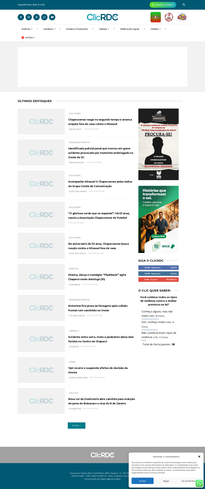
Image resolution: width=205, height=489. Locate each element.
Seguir (174, 273)
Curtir (173, 267)
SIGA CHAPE (75, 111)
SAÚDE (72, 363)
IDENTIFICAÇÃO (76, 165)
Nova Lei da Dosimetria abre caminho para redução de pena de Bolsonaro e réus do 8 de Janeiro (100, 402)
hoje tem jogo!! (77, 257)
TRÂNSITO (74, 330)
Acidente (74, 350)
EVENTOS (73, 268)
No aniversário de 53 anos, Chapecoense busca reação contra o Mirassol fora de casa (100, 247)
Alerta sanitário (78, 379)
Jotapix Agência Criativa (110, 479)
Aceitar (142, 480)
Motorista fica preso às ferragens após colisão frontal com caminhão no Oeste (101, 309)
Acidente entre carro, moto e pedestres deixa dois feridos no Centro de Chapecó (97, 340)
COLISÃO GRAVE (77, 319)
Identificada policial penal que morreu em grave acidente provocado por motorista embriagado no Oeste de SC (96, 153)
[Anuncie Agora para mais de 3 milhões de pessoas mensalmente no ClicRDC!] (163, 5)
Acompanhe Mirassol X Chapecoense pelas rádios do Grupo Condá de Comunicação (102, 185)
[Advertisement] (102, 67)
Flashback (74, 288)
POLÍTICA (73, 392)
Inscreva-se (171, 279)
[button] (199, 456)
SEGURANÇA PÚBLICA (79, 141)
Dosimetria (75, 412)
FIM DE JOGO (75, 131)
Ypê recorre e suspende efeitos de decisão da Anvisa (100, 371)
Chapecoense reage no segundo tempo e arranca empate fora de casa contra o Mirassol (98, 121)
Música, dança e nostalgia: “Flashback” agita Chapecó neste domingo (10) (99, 278)
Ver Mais (76, 427)
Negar (166, 480)
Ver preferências (190, 480)
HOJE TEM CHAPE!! (78, 195)
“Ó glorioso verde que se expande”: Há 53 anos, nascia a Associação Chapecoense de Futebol (101, 216)
